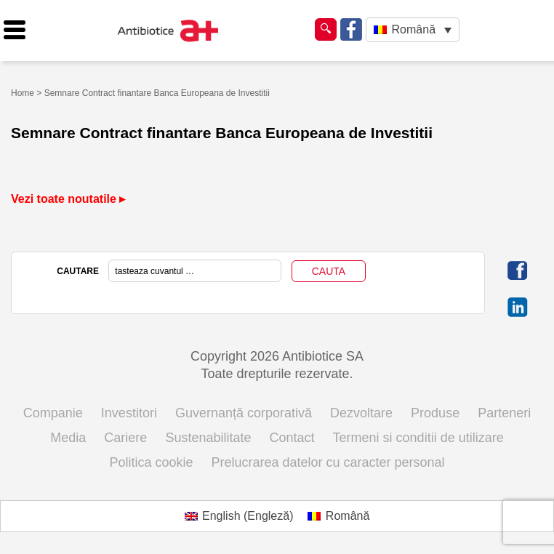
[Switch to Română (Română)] (338, 516)
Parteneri (504, 413)
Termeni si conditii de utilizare (418, 437)
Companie (53, 413)
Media (68, 437)
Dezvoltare (361, 413)
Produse (435, 413)
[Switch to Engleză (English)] (239, 516)
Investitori (129, 413)
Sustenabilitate (208, 437)
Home (22, 93)
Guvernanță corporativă (243, 413)
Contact (292, 437)
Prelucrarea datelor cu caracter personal (327, 462)
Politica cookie (151, 462)
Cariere (125, 437)
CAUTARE (78, 271)
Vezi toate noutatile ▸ (68, 199)
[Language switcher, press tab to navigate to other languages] (412, 30)
